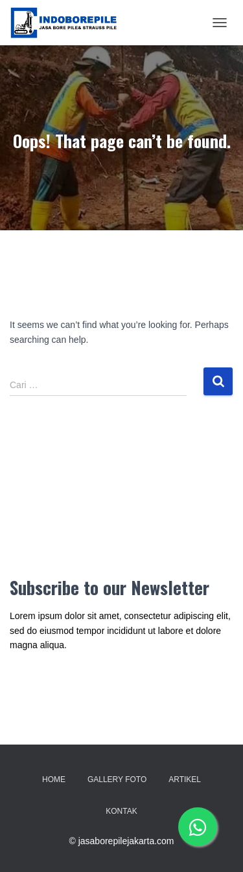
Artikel (184, 779)
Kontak (121, 811)
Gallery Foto (116, 779)
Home (53, 779)
